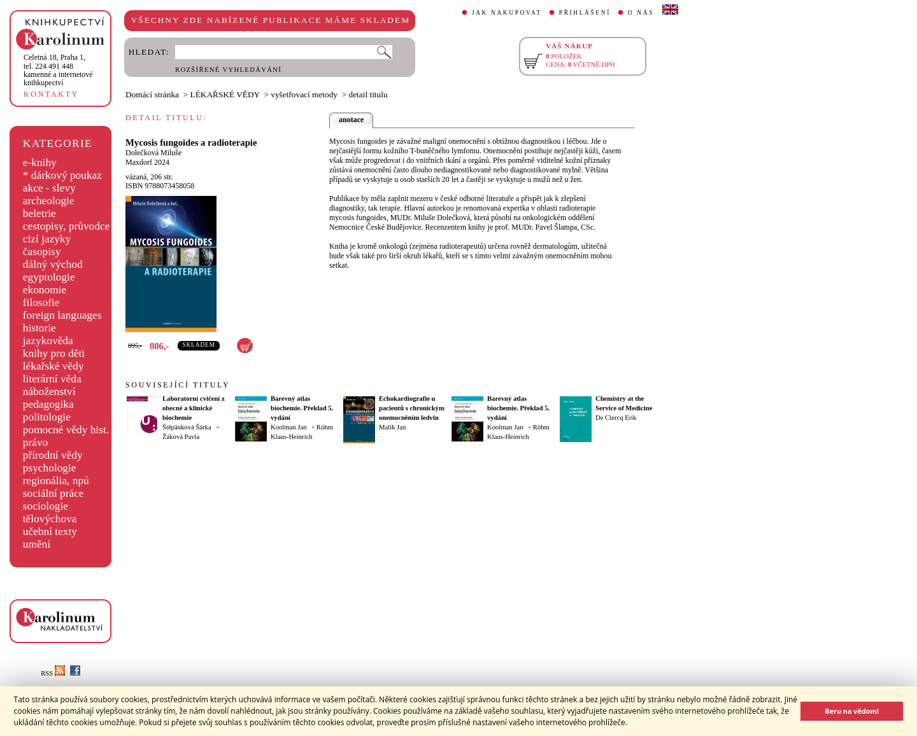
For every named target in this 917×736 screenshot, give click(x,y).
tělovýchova (50, 519)
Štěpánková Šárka (186, 427)
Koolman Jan (289, 427)
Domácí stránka (152, 94)
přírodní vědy (53, 455)
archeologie (49, 201)
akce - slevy (49, 188)
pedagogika (48, 404)
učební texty (50, 531)
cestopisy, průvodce (66, 226)
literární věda (52, 379)
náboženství (49, 391)
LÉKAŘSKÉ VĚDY (225, 94)
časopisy (42, 252)
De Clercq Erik (616, 417)
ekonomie (44, 290)
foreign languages (62, 315)
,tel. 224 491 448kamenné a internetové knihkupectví (58, 70)
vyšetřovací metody (304, 94)
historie (39, 328)
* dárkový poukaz (62, 175)
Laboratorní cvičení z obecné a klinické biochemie (193, 408)
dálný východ (53, 264)
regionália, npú (56, 481)
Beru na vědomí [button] (852, 711)
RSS (53, 673)
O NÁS (641, 13)
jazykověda (48, 341)
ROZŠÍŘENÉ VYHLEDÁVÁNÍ (228, 69)
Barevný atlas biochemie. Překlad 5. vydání (302, 408)
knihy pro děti (54, 353)
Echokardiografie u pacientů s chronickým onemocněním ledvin (411, 408)
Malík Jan (392, 427)
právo (35, 442)
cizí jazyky (47, 239)
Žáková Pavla (180, 436)
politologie (47, 417)
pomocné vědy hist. (66, 430)
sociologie (45, 506)
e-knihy (40, 162)
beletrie (39, 213)
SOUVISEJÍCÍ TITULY (177, 384)
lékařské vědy (53, 366)
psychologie (49, 468)
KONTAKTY (51, 94)
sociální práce (53, 493)
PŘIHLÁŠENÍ (585, 13)
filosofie (41, 302)
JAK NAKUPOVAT (507, 13)
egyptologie (49, 277)
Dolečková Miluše (153, 152)
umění (36, 544)
